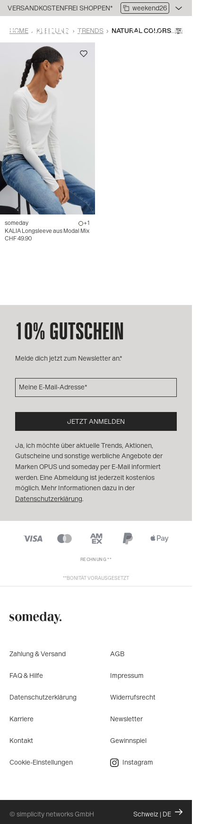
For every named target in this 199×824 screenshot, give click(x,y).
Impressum (127, 675)
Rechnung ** (96, 559)
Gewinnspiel (128, 740)
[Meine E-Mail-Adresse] (96, 387)
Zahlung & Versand (37, 654)
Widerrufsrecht (133, 697)
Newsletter (126, 719)
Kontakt (21, 740)
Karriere (21, 719)
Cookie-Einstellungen (41, 762)
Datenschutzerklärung (43, 697)
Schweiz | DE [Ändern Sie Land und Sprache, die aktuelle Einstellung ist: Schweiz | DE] (157, 813)
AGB (117, 654)
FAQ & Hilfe (26, 675)
